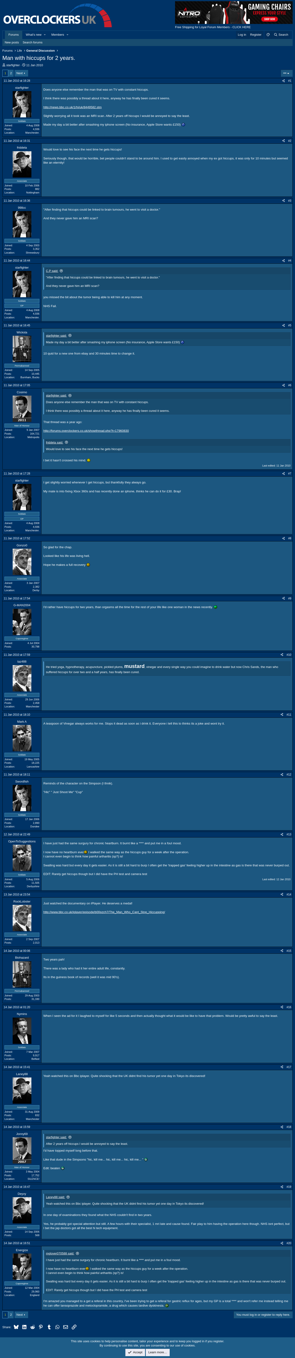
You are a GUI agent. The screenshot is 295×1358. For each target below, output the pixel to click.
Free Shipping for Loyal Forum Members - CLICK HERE (213, 27)
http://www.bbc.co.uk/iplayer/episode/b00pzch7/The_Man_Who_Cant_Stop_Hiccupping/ (104, 912)
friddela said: (54, 442)
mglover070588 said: (60, 1253)
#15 (289, 951)
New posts (12, 42)
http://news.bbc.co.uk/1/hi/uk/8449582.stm (72, 107)
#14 (289, 894)
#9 (289, 598)
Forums (13, 34)
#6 (289, 385)
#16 (289, 1007)
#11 (289, 714)
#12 (289, 774)
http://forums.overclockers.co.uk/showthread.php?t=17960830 (86, 430)
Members (57, 34)
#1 (289, 80)
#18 (289, 1127)
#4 (289, 260)
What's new (33, 34)
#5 (289, 325)
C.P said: (52, 271)
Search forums (33, 42)
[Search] (281, 35)
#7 (289, 473)
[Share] (283, 81)
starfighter (13, 65)
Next (19, 73)
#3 (289, 200)
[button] (45, 35)
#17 (289, 1067)
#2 (289, 141)
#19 (289, 1186)
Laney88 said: (55, 1197)
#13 (289, 834)
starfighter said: (56, 335)
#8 (289, 538)
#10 (289, 654)
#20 (289, 1243)
